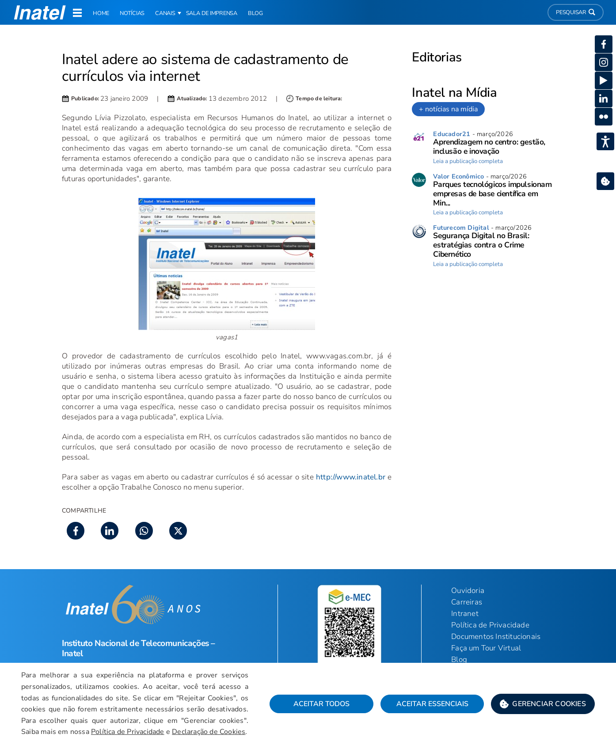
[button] (543, 704)
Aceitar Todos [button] (321, 704)
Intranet (465, 613)
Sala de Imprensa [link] (211, 13)
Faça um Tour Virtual (486, 648)
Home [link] (101, 13)
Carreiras (466, 602)
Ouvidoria (467, 590)
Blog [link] (255, 13)
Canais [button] (165, 13)
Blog (459, 659)
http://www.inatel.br (350, 477)
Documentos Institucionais (495, 636)
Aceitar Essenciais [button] (432, 704)
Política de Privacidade (127, 732)
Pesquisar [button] (575, 12)
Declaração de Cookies (208, 732)
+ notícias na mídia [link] (448, 109)
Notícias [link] (132, 13)
